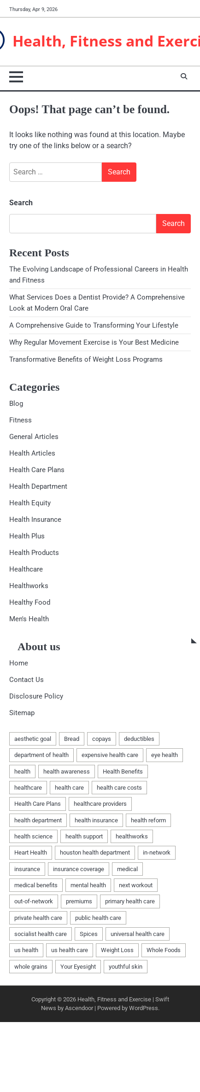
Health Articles (32, 453)
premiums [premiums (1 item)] (79, 901)
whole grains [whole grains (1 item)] (30, 966)
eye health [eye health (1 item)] (164, 754)
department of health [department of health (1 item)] (41, 754)
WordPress (143, 1008)
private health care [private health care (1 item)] (38, 917)
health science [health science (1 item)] (33, 836)
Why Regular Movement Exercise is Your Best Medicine (94, 342)
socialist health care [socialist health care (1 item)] (40, 933)
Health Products (34, 553)
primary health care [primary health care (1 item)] (130, 901)
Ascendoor (79, 1008)
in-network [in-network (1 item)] (157, 852)
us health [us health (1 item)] (26, 950)
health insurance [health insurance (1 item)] (96, 820)
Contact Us (26, 680)
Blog (16, 403)
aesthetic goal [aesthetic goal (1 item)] (32, 738)
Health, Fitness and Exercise (114, 999)
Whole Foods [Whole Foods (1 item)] (164, 950)
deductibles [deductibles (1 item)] (139, 738)
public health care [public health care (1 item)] (98, 917)
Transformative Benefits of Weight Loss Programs (86, 359)
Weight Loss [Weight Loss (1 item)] (117, 950)
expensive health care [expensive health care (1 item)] (110, 754)
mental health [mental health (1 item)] (88, 885)
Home (18, 663)
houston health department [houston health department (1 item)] (95, 852)
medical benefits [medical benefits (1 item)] (36, 885)
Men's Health (29, 619)
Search (21, 202)
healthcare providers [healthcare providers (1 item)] (100, 803)
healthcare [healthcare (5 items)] (28, 787)
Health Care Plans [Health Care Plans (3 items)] (37, 803)
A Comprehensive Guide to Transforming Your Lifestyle (93, 325)
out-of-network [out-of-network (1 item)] (33, 901)
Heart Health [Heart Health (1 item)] (30, 852)
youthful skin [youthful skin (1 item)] (125, 966)
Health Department (38, 486)
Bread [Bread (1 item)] (71, 738)
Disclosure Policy (36, 696)
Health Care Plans (37, 470)
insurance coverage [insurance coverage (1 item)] (78, 869)
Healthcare (26, 569)
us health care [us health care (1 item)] (69, 950)
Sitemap (22, 713)
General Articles (34, 437)
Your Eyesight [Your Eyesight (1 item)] (78, 966)
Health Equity (30, 503)
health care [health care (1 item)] (69, 787)
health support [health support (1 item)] (84, 836)
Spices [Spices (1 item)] (89, 933)
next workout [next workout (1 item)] (136, 885)
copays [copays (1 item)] (101, 738)
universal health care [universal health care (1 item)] (138, 933)
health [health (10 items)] (22, 771)
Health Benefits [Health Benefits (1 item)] (123, 771)
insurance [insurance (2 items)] (27, 869)
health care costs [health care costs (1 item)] (119, 787)
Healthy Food (29, 602)
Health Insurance (35, 519)
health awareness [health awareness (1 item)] (66, 771)
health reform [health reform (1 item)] (148, 820)
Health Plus (27, 536)
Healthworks (28, 586)
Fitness (20, 420)
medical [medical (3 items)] (127, 869)
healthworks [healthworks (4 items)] (132, 836)
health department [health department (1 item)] (38, 820)
